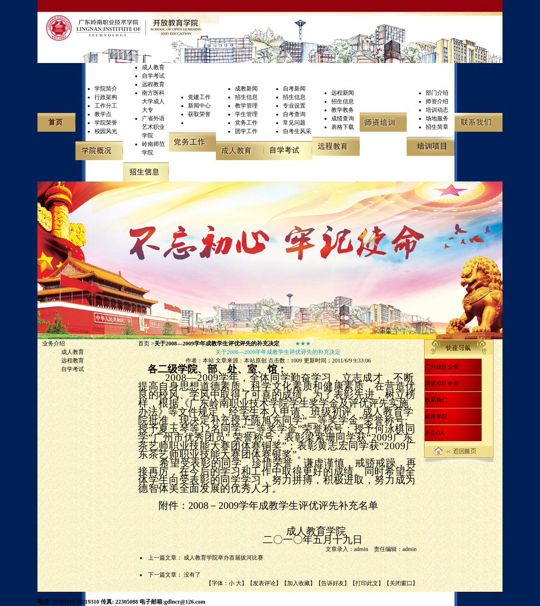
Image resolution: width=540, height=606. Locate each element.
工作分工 (105, 105)
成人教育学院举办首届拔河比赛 (223, 557)
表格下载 (342, 127)
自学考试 (153, 75)
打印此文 (366, 583)
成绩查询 (342, 118)
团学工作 (246, 131)
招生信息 (246, 97)
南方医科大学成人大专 (153, 101)
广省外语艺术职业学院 (153, 127)
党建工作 (199, 97)
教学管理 (246, 105)
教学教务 (342, 110)
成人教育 (153, 67)
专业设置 (294, 105)
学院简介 (105, 88)
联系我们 (436, 400)
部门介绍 (437, 93)
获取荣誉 (199, 114)
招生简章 (437, 127)
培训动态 (437, 110)
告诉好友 (332, 583)
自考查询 (294, 114)
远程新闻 (342, 93)
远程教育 (153, 84)
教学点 (103, 114)
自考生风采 (297, 131)
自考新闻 (294, 88)
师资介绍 (437, 101)
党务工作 (246, 122)
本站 (208, 360)
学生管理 (246, 114)
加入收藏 (298, 583)
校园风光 (105, 131)
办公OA (434, 433)
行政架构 (105, 97)
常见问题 (294, 122)
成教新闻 (246, 88)
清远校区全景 (442, 383)
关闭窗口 (401, 583)
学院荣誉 (105, 122)
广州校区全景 (442, 366)
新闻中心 (199, 105)
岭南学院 (436, 416)
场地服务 (437, 118)
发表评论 (264, 583)
